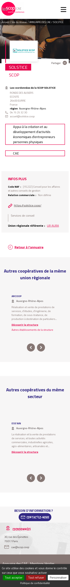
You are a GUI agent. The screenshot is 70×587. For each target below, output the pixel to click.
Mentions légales (42, 563)
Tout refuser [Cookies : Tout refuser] (36, 577)
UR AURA (53, 225)
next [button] (41, 347)
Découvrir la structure (25, 325)
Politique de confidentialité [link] (35, 583)
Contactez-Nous (38, 517)
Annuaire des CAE (14, 563)
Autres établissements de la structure (32, 330)
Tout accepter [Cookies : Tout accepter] (13, 577)
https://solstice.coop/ (27, 205)
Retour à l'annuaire (29, 247)
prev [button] (31, 347)
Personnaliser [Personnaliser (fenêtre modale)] (58, 577)
